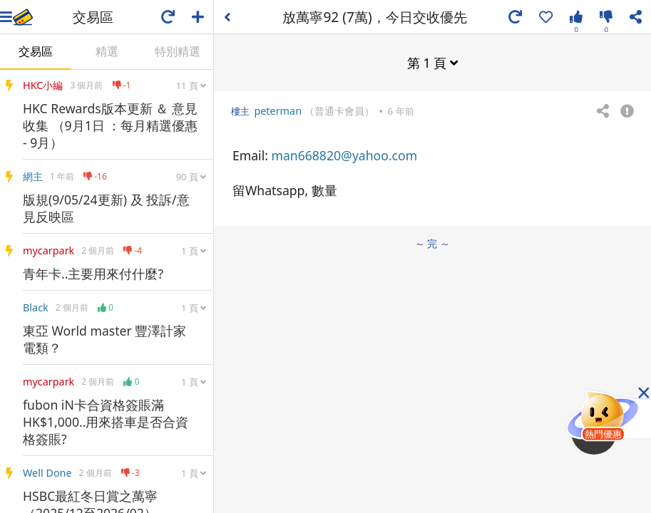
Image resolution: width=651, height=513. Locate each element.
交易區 (36, 51)
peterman (278, 111)
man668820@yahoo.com (344, 155)
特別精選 (177, 51)
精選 (107, 51)
